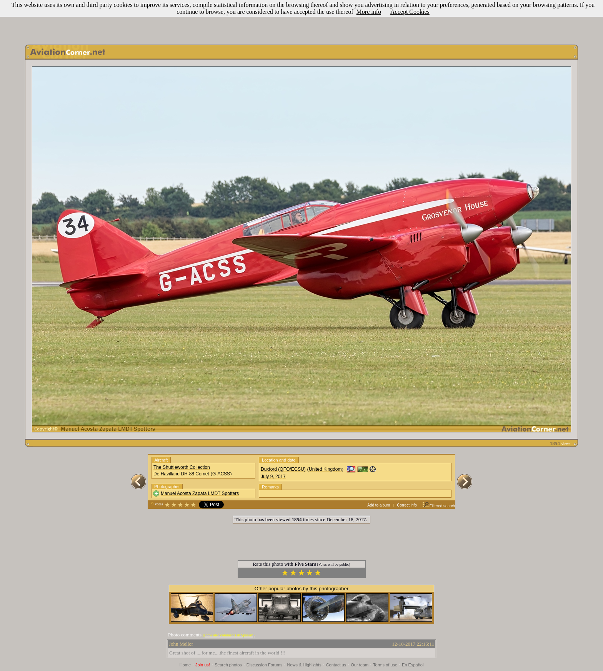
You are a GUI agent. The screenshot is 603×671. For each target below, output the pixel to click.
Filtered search (438, 506)
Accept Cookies (410, 11)
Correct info (407, 505)
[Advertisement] (301, 20)
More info (368, 11)
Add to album (378, 505)
